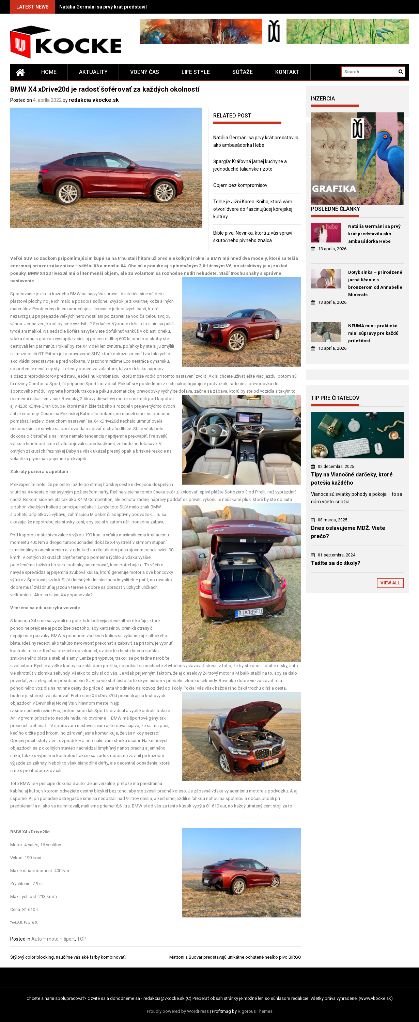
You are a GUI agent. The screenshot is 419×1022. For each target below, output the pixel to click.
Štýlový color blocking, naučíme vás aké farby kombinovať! (68, 957)
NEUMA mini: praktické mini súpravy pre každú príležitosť (373, 333)
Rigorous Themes (255, 1011)
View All (390, 582)
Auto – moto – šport (53, 939)
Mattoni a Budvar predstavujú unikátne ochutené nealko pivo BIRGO (235, 957)
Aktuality (93, 72)
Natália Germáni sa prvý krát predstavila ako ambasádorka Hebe (131, 7)
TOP (82, 939)
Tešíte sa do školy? (335, 563)
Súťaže (242, 72)
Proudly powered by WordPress (178, 1011)
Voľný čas (144, 72)
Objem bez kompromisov (240, 185)
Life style (196, 72)
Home (49, 72)
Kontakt (287, 72)
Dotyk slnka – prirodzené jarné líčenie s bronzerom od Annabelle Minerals (375, 283)
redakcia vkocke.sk (93, 100)
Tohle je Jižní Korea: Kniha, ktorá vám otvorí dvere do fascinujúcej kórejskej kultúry (252, 209)
